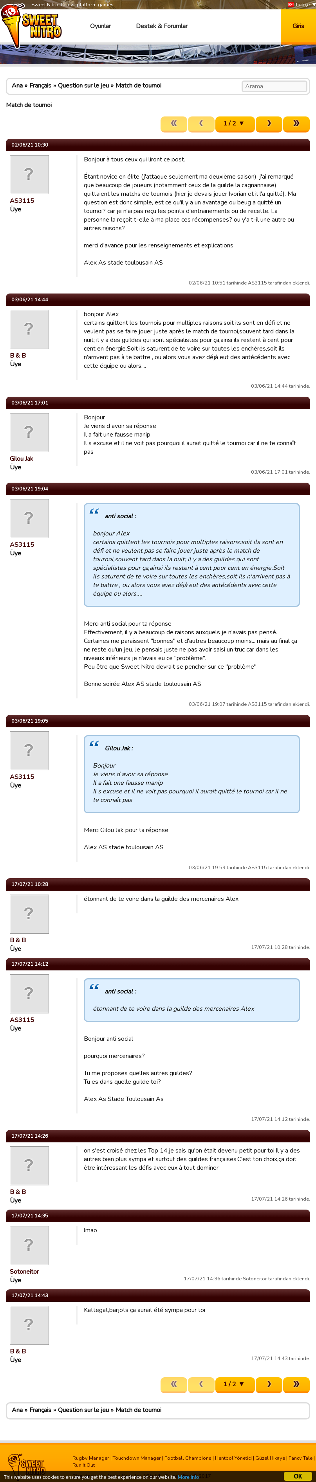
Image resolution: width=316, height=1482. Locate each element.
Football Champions (187, 1458)
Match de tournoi (138, 85)
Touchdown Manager (137, 1458)
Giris (298, 26)
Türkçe (299, 5)
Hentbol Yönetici (233, 1458)
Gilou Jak (21, 459)
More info (188, 1478)
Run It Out (83, 1465)
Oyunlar (100, 26)
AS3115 (22, 201)
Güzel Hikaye (270, 1458)
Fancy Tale (300, 1458)
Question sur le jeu (83, 85)
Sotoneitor (24, 1271)
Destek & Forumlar (162, 26)
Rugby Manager (90, 1458)
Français (40, 85)
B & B (18, 355)
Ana (17, 85)
